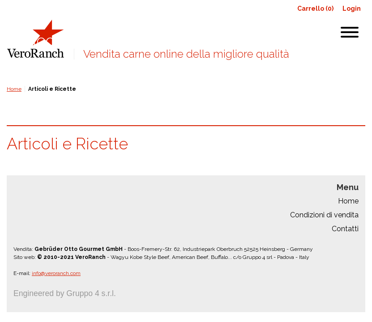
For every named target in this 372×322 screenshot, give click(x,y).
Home (14, 89)
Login (351, 8)
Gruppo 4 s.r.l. (91, 293)
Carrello (315, 8)
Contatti (345, 229)
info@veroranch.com (56, 273)
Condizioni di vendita (324, 215)
